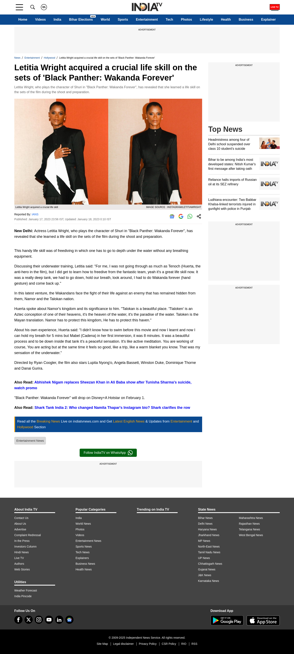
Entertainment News (30, 440)
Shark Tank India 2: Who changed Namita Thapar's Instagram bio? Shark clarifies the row (112, 408)
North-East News (209, 546)
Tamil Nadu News (209, 552)
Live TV (19, 558)
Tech (169, 19)
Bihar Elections (81, 19)
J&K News (204, 575)
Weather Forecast (25, 590)
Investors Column (25, 546)
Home (22, 19)
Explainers (82, 558)
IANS (35, 214)
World (105, 19)
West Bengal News (251, 535)
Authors (19, 563)
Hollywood (49, 57)
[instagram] (39, 620)
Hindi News (21, 552)
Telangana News (249, 529)
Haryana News (207, 529)
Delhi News (205, 523)
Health (226, 19)
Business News (85, 563)
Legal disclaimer (123, 643)
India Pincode (23, 596)
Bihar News (205, 518)
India (57, 19)
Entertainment (147, 19)
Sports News (84, 546)
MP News (204, 540)
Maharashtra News (251, 518)
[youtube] (49, 620)
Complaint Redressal (27, 535)
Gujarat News (206, 569)
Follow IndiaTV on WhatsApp (108, 452)
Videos (40, 19)
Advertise (20, 529)
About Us (20, 523)
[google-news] (69, 620)
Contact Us (21, 518)
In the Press (22, 540)
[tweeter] (28, 620)
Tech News (82, 552)
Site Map (102, 643)
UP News (204, 558)
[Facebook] (18, 620)
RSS (194, 643)
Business (246, 19)
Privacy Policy (148, 643)
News (17, 57)
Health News (84, 569)
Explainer (268, 19)
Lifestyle (206, 19)
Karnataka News (208, 580)
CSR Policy (169, 643)
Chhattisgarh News (210, 563)
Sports (123, 19)
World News (83, 523)
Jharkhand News (208, 535)
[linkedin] (59, 620)
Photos (186, 19)
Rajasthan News (249, 523)
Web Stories (22, 569)
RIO (183, 643)
